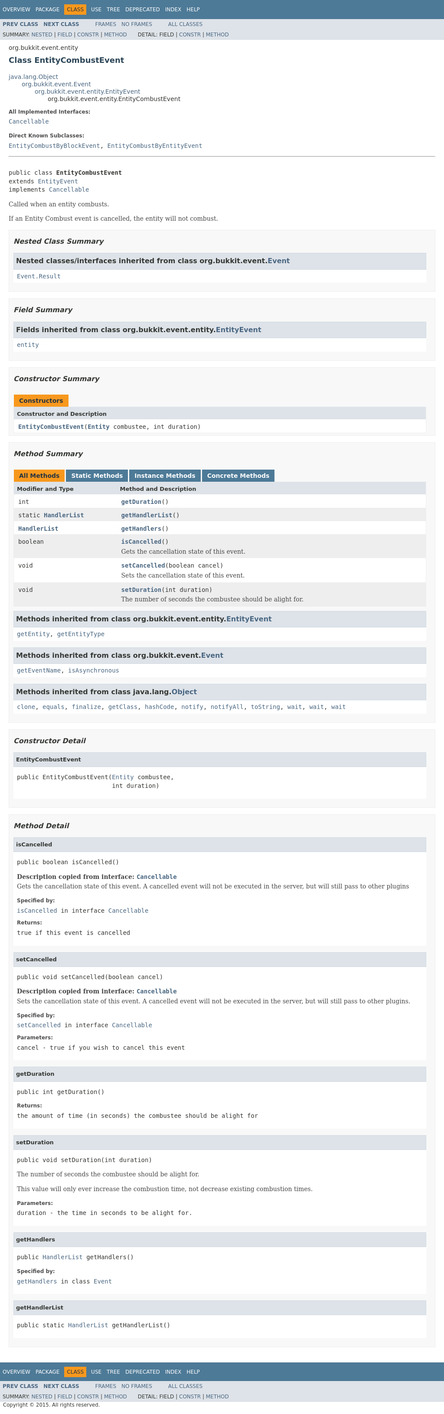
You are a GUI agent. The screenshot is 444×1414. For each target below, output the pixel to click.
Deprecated (142, 10)
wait (294, 706)
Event (279, 261)
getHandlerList (147, 515)
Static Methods (97, 475)
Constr (88, 35)
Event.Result (39, 276)
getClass (122, 706)
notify (192, 706)
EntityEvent (58, 181)
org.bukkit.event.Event (56, 84)
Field (64, 35)
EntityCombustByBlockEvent (54, 145)
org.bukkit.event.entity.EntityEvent (87, 91)
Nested (41, 35)
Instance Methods (164, 475)
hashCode (159, 706)
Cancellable (29, 121)
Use (96, 10)
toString (265, 706)
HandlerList (64, 515)
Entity (99, 426)
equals (53, 706)
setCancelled (143, 565)
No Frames (136, 24)
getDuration (141, 501)
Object (184, 692)
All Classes (185, 24)
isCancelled (141, 541)
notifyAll (227, 706)
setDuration (141, 589)
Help (193, 10)
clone (26, 706)
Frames (106, 24)
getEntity (33, 633)
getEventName (39, 670)
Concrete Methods (238, 475)
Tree (113, 10)
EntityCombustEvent (51, 426)
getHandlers (141, 528)
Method (115, 35)
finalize (86, 706)
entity (28, 344)
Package (47, 10)
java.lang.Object (33, 76)
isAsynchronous (93, 670)
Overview (16, 10)
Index (173, 10)
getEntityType (81, 633)
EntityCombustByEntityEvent (155, 145)
